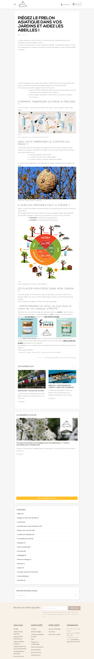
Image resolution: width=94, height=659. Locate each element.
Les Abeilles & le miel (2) (25, 539)
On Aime (73, 357)
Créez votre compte (55, 634)
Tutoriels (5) (21, 580)
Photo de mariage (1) (24, 559)
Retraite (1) (21, 564)
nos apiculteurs (30, 317)
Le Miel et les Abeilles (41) (25, 534)
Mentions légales (36, 632)
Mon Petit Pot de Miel (51, 317)
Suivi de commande (54, 629)
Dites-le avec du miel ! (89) (26, 530)
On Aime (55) (21, 551)
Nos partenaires (36, 650)
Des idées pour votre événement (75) (29, 526)
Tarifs (32, 639)
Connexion (52, 632)
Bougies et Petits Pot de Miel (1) (28, 518)
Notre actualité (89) (23, 547)
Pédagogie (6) (21, 555)
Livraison (33, 629)
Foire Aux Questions (37, 647)
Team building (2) (23, 576)
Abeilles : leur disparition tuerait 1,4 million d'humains (61, 386)
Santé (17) (20, 568)
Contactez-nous (36, 655)
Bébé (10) (20, 514)
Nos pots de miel (19, 656)
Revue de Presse (36, 652)
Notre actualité (65, 357)
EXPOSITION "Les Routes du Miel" (31, 391)
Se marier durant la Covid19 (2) (27, 572)
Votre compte (54, 625)
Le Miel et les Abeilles (52, 357)
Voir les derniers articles (47, 498)
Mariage (16, 629)
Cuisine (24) (21, 522)
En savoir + (20, 454)
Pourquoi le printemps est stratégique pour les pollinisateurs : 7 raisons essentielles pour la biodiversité (42, 444)
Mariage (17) (21, 543)
